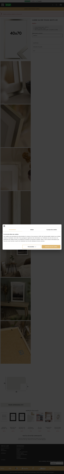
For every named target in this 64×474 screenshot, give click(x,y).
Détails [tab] (32, 229)
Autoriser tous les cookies (51, 246)
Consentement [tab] (12, 229)
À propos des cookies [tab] (52, 229)
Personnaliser (32, 246)
